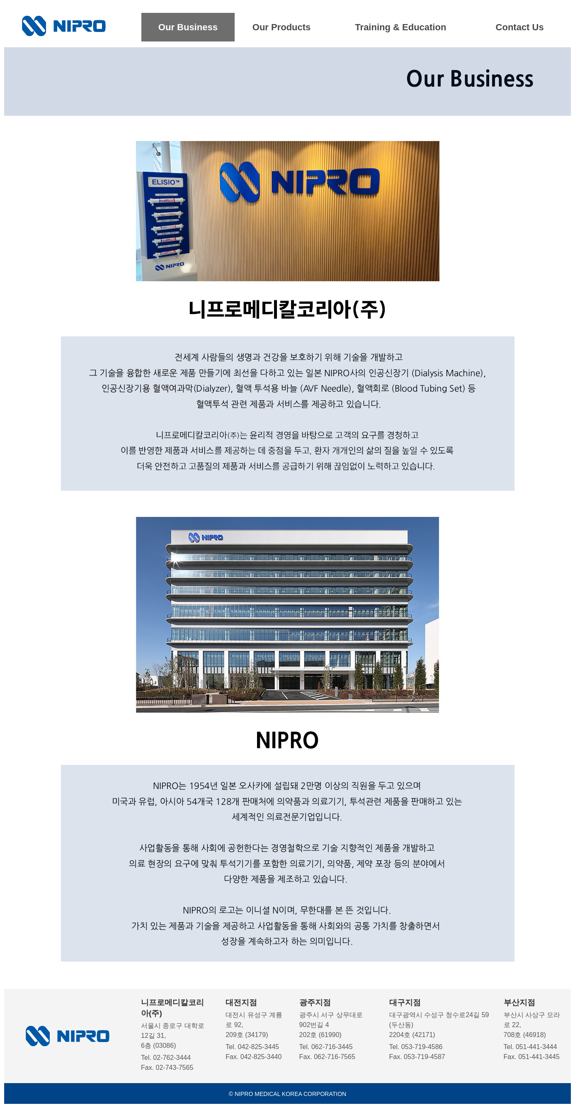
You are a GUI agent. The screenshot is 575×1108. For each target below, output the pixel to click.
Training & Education (400, 27)
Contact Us (520, 27)
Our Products (281, 27)
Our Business (188, 27)
